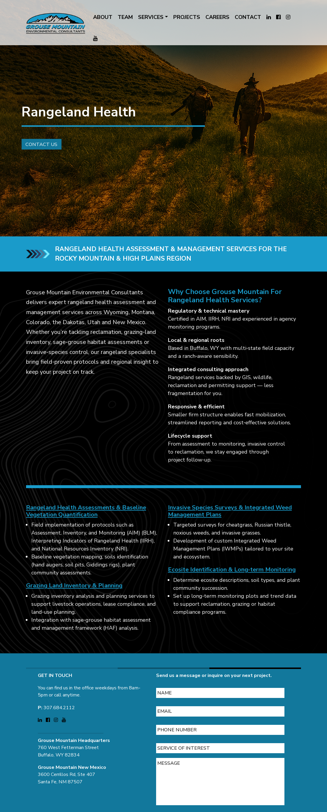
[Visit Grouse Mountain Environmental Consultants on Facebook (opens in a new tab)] (278, 17)
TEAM (125, 17)
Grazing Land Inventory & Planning (74, 594)
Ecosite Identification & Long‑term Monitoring (232, 578)
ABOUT (102, 17)
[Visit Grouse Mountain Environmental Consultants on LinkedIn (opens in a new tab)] (268, 17)
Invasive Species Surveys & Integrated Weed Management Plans (230, 519)
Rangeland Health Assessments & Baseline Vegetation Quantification (86, 519)
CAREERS (217, 17)
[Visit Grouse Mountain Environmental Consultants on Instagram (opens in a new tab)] (288, 17)
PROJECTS (186, 17)
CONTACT (248, 17)
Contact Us (34, 151)
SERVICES (151, 17)
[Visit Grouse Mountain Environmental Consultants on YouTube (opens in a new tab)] (95, 38)
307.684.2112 (59, 699)
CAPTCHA (169, 807)
